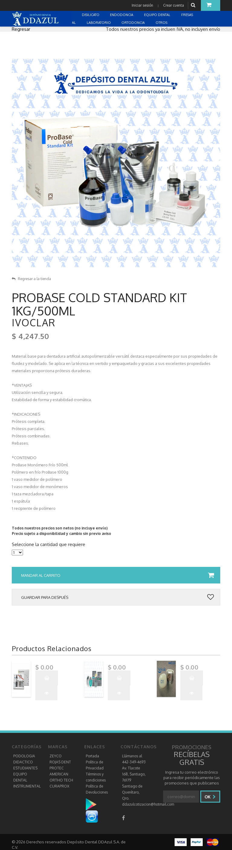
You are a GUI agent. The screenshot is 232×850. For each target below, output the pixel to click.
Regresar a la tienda (31, 278)
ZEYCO (56, 756)
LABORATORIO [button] (99, 23)
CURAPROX (59, 786)
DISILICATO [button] (91, 15)
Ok (210, 796)
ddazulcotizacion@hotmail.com (148, 804)
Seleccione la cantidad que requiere (48, 544)
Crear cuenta (173, 5)
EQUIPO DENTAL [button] (157, 15)
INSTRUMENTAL (27, 786)
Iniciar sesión (142, 5)
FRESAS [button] (187, 15)
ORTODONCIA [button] (133, 23)
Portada (92, 756)
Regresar (21, 29)
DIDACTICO (23, 762)
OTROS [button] (162, 23)
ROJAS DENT (60, 762)
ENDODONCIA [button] (122, 15)
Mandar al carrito (117, 575)
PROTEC (57, 768)
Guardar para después (117, 597)
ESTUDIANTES (25, 768)
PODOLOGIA (24, 756)
